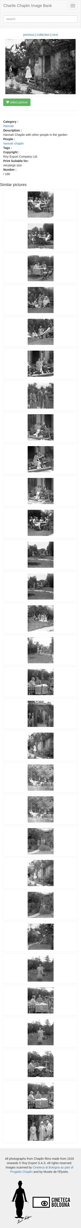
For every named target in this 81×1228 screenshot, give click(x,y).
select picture (17, 102)
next (55, 34)
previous (29, 34)
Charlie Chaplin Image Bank (27, 5)
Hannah (8, 126)
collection (43, 34)
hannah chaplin (13, 143)
